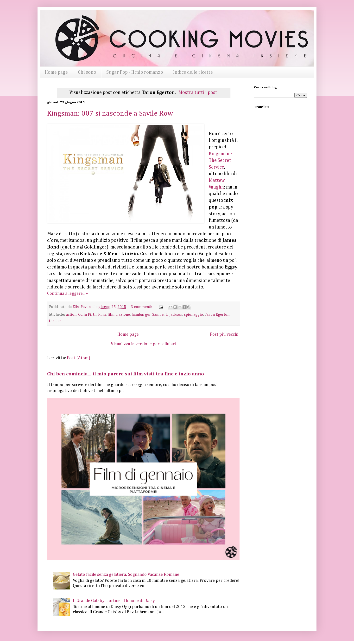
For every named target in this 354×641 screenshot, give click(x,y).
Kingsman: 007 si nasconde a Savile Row (110, 113)
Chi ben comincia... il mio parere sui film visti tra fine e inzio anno (125, 374)
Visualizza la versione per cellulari (143, 344)
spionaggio (193, 315)
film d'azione (118, 315)
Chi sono (87, 72)
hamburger (141, 315)
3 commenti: (142, 307)
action (71, 315)
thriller (55, 321)
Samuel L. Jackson (167, 315)
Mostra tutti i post (197, 92)
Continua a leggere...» (67, 293)
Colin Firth (87, 315)
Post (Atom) (78, 358)
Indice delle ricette (193, 72)
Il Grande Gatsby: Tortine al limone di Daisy (114, 601)
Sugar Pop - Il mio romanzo (134, 72)
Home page (56, 72)
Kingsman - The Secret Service (220, 160)
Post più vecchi (224, 334)
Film (102, 315)
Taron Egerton (217, 315)
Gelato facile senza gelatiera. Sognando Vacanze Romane (126, 574)
